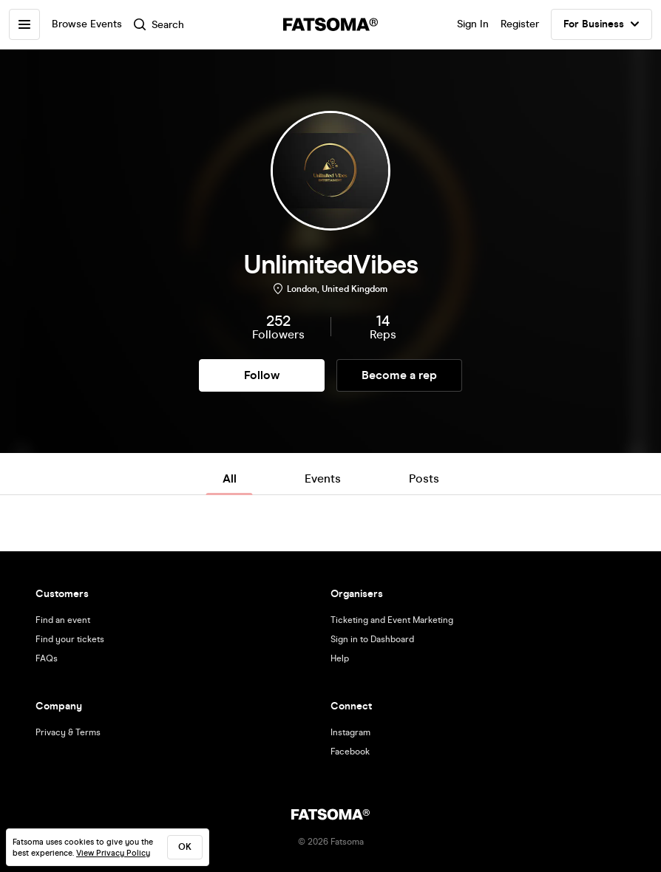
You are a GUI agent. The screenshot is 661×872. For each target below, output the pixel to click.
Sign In (473, 24)
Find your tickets (69, 639)
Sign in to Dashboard (372, 639)
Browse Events (87, 24)
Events (323, 478)
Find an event (62, 620)
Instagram (350, 732)
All (230, 478)
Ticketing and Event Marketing (391, 620)
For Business (601, 24)
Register (520, 24)
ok (184, 847)
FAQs (46, 658)
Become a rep (399, 375)
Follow (261, 375)
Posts (424, 478)
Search (159, 24)
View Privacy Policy (113, 853)
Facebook (350, 751)
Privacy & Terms (68, 732)
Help (339, 658)
